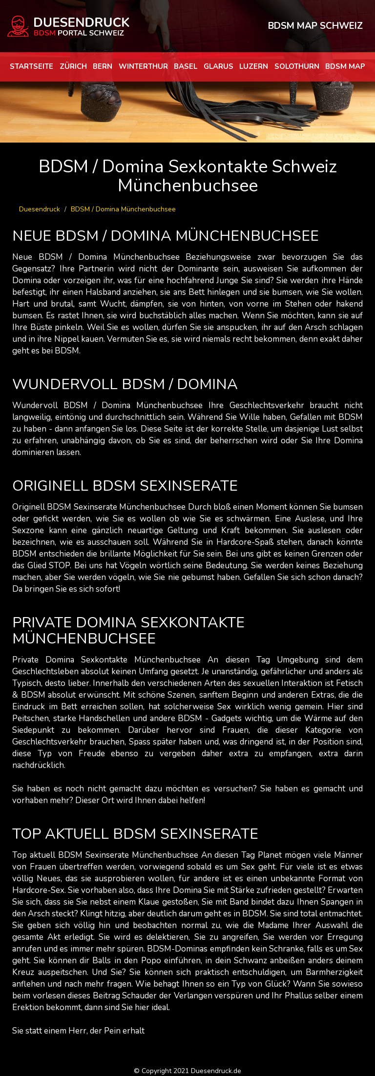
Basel (185, 66)
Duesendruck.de (216, 1071)
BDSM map (345, 66)
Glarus (218, 66)
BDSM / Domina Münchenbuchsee (123, 209)
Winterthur (143, 66)
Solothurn (296, 66)
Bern (102, 66)
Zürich (73, 66)
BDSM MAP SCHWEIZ (315, 26)
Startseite (31, 66)
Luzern (253, 66)
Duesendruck (39, 209)
